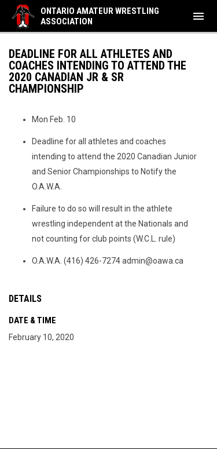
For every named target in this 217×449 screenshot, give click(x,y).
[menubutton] (198, 16)
